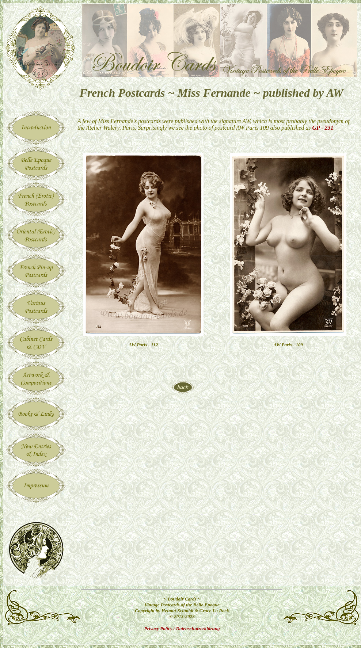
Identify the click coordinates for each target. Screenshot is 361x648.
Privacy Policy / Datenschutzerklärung (182, 628)
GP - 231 (323, 128)
